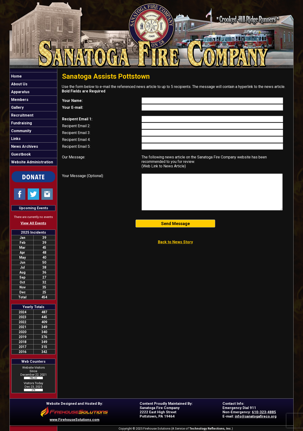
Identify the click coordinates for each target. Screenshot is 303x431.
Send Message (175, 223)
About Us (18, 84)
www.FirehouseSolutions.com (74, 420)
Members (19, 99)
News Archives (24, 146)
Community (20, 131)
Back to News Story (175, 242)
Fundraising (21, 123)
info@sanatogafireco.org (255, 416)
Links (15, 138)
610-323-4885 (264, 412)
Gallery (17, 107)
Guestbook (20, 154)
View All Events (33, 223)
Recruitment (21, 115)
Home (16, 76)
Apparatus (20, 92)
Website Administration (31, 162)
